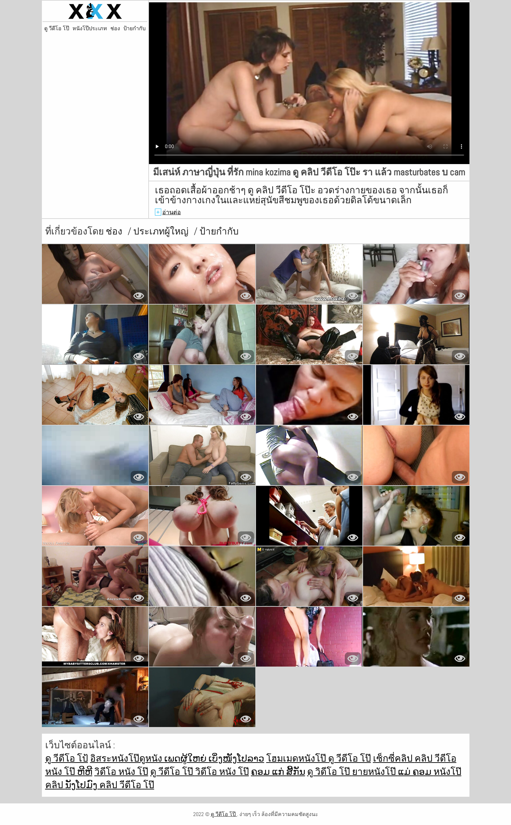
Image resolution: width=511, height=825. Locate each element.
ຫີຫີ (84, 772)
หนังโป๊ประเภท (89, 28)
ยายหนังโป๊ (375, 772)
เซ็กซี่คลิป (394, 758)
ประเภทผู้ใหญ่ (162, 231)
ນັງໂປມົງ (82, 785)
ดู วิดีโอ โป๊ (329, 772)
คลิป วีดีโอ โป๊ (126, 785)
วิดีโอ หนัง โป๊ (121, 772)
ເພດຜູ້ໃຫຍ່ (186, 758)
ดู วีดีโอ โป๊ (56, 28)
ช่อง (115, 28)
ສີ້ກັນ (295, 772)
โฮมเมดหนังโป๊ (297, 758)
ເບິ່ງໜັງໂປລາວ (236, 758)
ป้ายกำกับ (134, 28)
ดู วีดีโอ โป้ (66, 758)
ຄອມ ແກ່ (268, 772)
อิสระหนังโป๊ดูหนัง (127, 758)
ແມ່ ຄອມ (416, 772)
